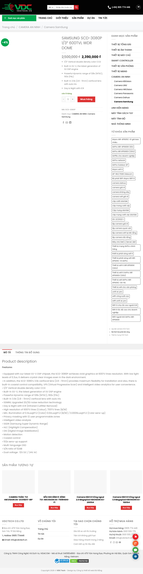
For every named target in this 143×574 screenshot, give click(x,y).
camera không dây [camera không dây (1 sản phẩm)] (120, 192)
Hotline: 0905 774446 (14, 535)
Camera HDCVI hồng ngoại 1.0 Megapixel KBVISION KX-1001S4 (126, 500)
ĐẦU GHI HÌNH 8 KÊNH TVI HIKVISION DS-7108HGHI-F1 (54, 500)
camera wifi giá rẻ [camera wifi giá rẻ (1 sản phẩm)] (120, 196)
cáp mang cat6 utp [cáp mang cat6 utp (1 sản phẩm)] (121, 205)
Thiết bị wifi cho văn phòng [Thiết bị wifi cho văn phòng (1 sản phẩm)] (124, 287)
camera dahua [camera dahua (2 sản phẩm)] (119, 183)
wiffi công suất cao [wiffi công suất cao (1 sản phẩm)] (120, 296)
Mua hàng (86, 99)
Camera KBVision (122, 81)
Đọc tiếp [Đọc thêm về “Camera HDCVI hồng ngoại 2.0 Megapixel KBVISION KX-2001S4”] (90, 508)
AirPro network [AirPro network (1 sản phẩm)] (118, 160)
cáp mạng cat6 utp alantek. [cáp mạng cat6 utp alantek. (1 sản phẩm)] (124, 215)
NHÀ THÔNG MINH (121, 124)
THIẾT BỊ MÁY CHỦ (121, 55)
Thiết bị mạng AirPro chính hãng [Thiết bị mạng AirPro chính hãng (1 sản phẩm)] (123, 247)
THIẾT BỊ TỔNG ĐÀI (121, 44)
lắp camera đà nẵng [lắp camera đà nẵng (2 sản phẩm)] (121, 237)
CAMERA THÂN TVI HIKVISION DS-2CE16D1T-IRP (18, 498)
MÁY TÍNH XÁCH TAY (122, 113)
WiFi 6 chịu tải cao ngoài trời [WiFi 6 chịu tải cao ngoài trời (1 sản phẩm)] (124, 305)
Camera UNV (120, 85)
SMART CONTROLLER (122, 60)
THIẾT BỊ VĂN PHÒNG (122, 66)
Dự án (91, 18)
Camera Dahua (122, 97)
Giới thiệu (62, 18)
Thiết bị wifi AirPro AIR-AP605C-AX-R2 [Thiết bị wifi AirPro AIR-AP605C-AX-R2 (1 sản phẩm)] (122, 281)
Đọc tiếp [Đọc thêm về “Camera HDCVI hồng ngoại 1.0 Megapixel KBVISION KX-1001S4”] (126, 508)
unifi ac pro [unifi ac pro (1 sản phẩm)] (117, 291)
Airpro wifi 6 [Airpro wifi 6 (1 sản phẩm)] (117, 169)
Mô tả (7, 352)
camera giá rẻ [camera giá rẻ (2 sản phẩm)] (118, 187)
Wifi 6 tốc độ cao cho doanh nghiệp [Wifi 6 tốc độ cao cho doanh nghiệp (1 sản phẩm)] (124, 311)
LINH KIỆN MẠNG (120, 107)
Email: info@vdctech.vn (16, 539)
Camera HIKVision (123, 89)
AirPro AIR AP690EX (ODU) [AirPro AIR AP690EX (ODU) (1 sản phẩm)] (123, 151)
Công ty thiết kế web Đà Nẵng (89, 570)
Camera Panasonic (124, 93)
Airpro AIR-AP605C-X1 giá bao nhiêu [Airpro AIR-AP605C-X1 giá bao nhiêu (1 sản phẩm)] (125, 140)
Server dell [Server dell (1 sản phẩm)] (130, 242)
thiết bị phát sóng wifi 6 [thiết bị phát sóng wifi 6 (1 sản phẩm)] (122, 253)
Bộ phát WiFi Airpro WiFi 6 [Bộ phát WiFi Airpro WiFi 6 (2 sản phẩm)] (123, 178)
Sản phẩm (78, 18)
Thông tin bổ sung (28, 352)
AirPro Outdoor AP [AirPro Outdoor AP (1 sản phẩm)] (120, 165)
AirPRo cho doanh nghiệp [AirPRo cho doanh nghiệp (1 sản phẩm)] (123, 156)
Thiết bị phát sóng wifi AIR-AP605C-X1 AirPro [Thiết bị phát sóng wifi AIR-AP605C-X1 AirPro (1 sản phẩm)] (124, 259)
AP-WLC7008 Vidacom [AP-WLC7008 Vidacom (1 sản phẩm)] (122, 174)
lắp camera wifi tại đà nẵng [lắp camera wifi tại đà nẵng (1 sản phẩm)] (124, 233)
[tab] (7, 352)
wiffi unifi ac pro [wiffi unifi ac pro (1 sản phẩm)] (119, 301)
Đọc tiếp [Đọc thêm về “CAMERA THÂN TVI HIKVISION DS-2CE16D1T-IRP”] (18, 505)
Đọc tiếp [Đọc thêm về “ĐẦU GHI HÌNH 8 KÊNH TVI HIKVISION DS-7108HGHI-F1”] (54, 508)
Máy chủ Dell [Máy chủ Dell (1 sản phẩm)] (118, 242)
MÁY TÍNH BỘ (118, 118)
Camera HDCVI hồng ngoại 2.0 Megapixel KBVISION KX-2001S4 (90, 500)
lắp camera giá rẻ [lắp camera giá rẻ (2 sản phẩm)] (120, 224)
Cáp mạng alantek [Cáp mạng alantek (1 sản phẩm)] (120, 210)
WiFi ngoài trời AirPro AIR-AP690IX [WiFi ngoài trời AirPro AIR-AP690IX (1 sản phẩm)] (123, 318)
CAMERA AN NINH (29, 27)
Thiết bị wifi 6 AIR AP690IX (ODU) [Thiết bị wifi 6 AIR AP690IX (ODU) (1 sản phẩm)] (123, 266)
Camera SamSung (56, 27)
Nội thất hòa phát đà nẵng (120, 332)
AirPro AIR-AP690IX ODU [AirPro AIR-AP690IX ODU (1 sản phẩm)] (122, 147)
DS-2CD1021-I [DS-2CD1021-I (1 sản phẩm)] (118, 219)
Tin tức (103, 18)
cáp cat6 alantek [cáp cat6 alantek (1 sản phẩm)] (119, 201)
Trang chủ (45, 18)
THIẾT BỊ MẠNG (119, 71)
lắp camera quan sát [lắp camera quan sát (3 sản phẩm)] (121, 228)
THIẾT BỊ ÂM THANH (121, 49)
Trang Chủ (43, 529)
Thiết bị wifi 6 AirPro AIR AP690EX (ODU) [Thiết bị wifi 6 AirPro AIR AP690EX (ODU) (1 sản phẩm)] (122, 274)
